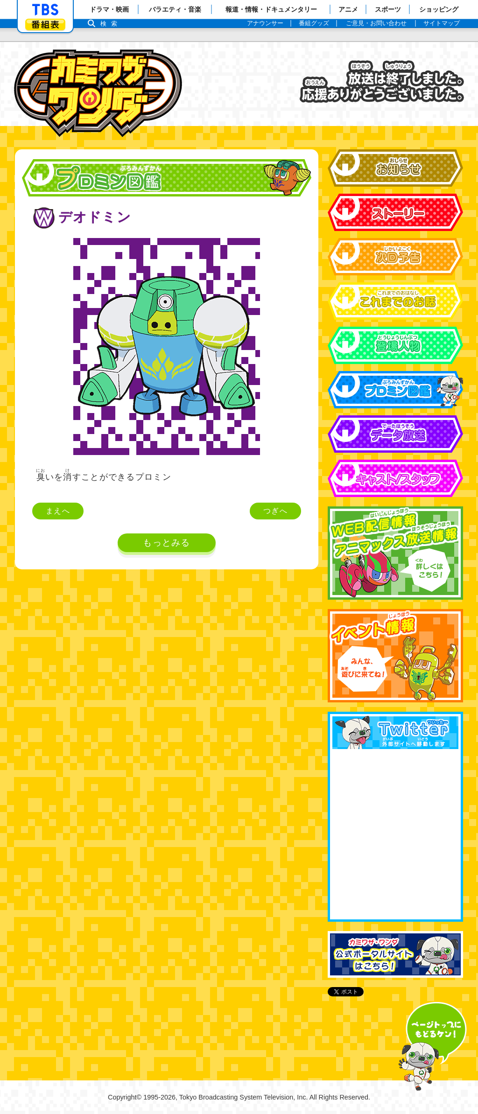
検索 (111, 23)
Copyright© (124, 1097)
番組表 (45, 24)
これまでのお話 (395, 301)
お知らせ (395, 168)
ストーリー (395, 212)
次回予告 (395, 256)
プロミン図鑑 (395, 389)
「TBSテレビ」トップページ (45, 10)
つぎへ (275, 511)
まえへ (58, 511)
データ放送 (395, 434)
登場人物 (395, 345)
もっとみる (166, 542)
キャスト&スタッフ (395, 478)
